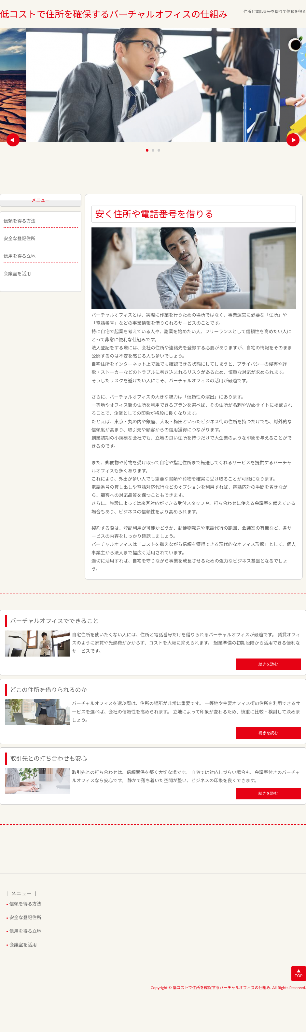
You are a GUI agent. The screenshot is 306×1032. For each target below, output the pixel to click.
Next (292, 139)
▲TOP (299, 973)
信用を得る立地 (19, 256)
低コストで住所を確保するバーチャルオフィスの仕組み (114, 14)
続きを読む (268, 664)
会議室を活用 (17, 273)
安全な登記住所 (19, 238)
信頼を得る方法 (19, 221)
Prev (13, 139)
